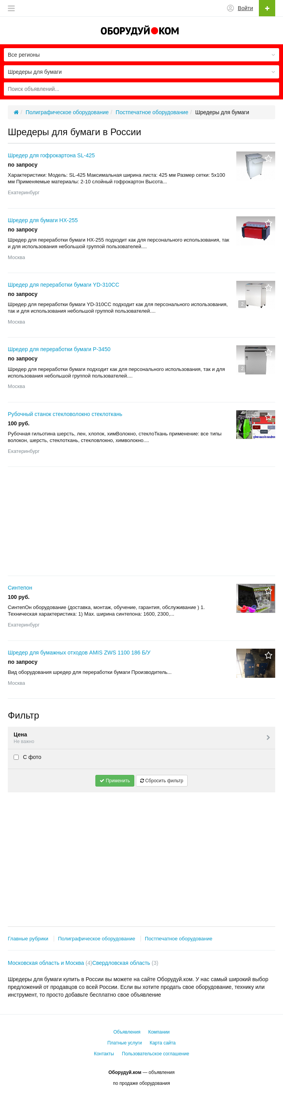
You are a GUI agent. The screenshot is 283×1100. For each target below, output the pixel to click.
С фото (27, 757)
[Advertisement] (141, 521)
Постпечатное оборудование (178, 939)
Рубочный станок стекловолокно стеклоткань (65, 414)
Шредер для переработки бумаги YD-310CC (63, 285)
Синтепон (20, 588)
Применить (115, 780)
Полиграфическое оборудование (96, 939)
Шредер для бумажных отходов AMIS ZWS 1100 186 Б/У (79, 652)
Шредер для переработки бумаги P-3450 (59, 349)
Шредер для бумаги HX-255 (43, 220)
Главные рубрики (28, 939)
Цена (142, 738)
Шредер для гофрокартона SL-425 (51, 155)
